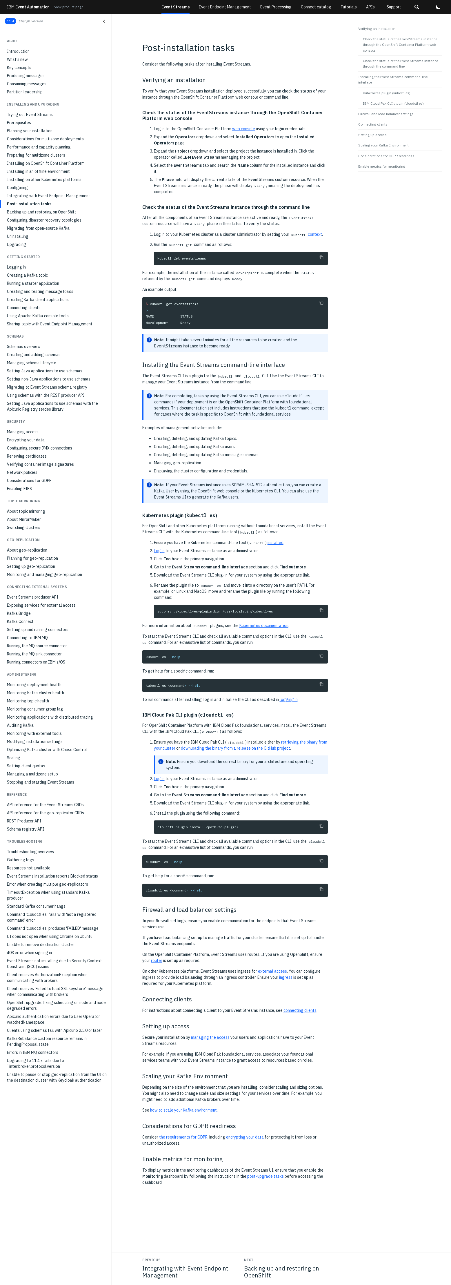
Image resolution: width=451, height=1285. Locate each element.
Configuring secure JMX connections (39, 448)
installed (275, 542)
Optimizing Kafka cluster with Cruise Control (47, 749)
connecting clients (300, 1010)
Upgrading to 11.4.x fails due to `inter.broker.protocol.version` (35, 1063)
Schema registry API (25, 829)
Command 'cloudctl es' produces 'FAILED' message (53, 928)
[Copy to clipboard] (321, 257)
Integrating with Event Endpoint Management (48, 195)
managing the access (210, 1037)
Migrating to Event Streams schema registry (47, 387)
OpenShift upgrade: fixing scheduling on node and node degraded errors (56, 1005)
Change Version (31, 21)
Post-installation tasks (29, 203)
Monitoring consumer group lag (35, 709)
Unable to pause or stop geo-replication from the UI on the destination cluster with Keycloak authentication (57, 1077)
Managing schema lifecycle (31, 362)
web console (243, 128)
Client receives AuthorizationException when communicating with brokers (47, 977)
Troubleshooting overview (30, 851)
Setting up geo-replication (31, 566)
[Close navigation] (104, 21)
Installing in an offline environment (38, 171)
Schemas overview (24, 346)
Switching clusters (23, 527)
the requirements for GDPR (183, 1137)
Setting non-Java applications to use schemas (48, 379)
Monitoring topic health (28, 701)
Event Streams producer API (32, 597)
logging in (289, 699)
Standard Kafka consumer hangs (36, 906)
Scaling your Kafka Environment (383, 145)
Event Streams (175, 7)
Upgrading (16, 244)
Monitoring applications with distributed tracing (50, 717)
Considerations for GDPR (29, 480)
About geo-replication (27, 550)
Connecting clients (24, 307)
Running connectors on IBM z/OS (36, 662)
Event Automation (28, 7)
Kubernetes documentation (263, 625)
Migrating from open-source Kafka (38, 228)
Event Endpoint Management (225, 7)
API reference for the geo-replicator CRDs (45, 812)
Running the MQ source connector (37, 645)
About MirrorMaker (24, 519)
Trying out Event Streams (30, 114)
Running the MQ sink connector (34, 654)
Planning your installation (29, 130)
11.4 (10, 21)
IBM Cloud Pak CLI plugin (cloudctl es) (393, 103)
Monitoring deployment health (34, 684)
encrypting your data (245, 1137)
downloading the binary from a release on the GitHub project (235, 748)
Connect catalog (316, 7)
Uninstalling (17, 236)
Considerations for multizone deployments (45, 139)
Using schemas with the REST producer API (46, 395)
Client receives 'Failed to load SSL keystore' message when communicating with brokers (55, 991)
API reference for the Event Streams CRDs (45, 804)
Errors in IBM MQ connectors (32, 1052)
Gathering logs (20, 859)
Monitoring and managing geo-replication (44, 574)
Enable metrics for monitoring (381, 166)
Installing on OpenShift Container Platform (46, 163)
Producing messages (26, 75)
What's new (17, 59)
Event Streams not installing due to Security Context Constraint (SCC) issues (54, 963)
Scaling (13, 757)
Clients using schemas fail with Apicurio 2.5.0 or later (54, 1030)
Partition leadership (25, 92)
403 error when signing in (29, 952)
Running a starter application (33, 283)
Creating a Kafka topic (27, 275)
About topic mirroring (26, 511)
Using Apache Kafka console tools (38, 315)
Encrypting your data (26, 440)
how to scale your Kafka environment (183, 1110)
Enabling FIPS (19, 488)
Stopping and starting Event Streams (40, 782)
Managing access (23, 431)
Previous (151, 1260)
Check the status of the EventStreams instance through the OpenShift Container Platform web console (400, 44)
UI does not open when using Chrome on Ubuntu (49, 936)
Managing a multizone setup (32, 774)
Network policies (22, 472)
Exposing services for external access (41, 605)
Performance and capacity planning (39, 147)
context (315, 234)
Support (394, 7)
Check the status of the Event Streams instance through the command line (400, 63)
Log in (159, 550)
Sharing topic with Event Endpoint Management (49, 324)
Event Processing (276, 7)
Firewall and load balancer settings (386, 114)
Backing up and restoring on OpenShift (41, 212)
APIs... (371, 7)
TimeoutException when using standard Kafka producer (48, 895)
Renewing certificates (27, 456)
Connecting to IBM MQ (27, 637)
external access (272, 971)
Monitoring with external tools (34, 733)
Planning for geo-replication (32, 558)
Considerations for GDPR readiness (386, 156)
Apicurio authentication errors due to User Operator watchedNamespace (53, 1019)
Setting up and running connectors (37, 629)
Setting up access (372, 135)
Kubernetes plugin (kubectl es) (386, 93)
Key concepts (19, 67)
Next (248, 1260)
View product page (68, 7)
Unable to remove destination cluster (40, 944)
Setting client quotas (26, 766)
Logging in (16, 267)
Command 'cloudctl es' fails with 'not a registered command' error (52, 917)
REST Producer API (24, 821)
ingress (285, 977)
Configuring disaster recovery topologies (44, 220)
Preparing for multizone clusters (36, 155)
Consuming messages (26, 83)
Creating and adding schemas (34, 354)
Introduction (18, 51)
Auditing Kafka (20, 725)
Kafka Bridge (19, 613)
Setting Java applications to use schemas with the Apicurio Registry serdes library (52, 406)
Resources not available (28, 868)
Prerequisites (19, 122)
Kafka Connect (20, 621)
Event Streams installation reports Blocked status (52, 876)
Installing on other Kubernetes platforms (44, 179)
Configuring (17, 187)
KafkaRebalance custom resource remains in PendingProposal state (47, 1041)
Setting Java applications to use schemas (44, 371)
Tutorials (349, 7)
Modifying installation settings (35, 741)
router (156, 960)
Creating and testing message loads (40, 291)
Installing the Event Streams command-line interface (393, 79)
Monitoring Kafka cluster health (35, 692)
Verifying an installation (377, 28)
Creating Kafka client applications (38, 299)
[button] (417, 7)
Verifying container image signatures (40, 464)
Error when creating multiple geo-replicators (47, 884)
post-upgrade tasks (265, 1176)
